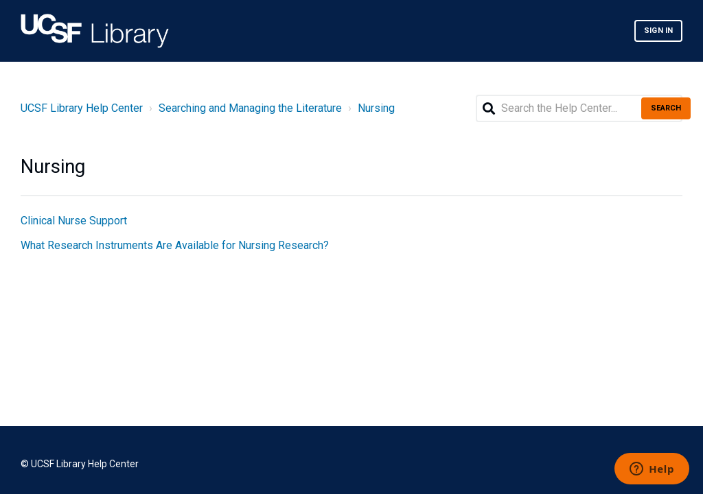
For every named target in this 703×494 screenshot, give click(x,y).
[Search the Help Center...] (579, 108)
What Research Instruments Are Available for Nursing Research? (175, 245)
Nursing (376, 108)
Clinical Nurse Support (74, 220)
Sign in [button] (658, 30)
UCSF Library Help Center (82, 108)
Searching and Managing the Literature (250, 108)
